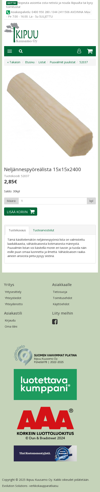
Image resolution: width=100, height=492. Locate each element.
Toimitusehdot (62, 298)
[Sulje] (89, 12)
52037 (83, 62)
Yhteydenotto (14, 304)
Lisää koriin (17, 212)
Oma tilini (11, 326)
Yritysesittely (13, 292)
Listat (42, 62)
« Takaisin (13, 62)
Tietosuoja (60, 292)
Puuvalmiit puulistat (63, 62)
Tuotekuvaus (17, 230)
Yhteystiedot (13, 298)
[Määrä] (52, 200)
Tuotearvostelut (43, 230)
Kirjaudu (10, 320)
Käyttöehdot (61, 304)
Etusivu (29, 62)
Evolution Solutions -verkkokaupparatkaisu (30, 486)
